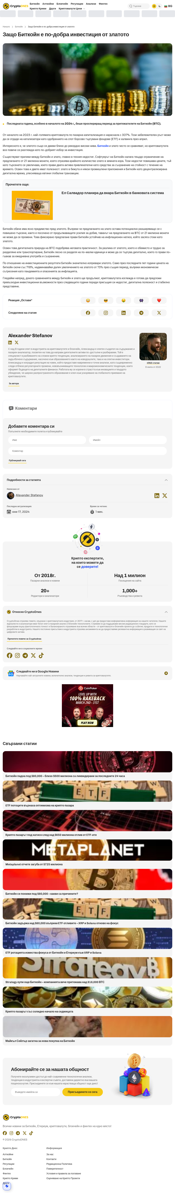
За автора (14, 383)
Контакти (51, 1159)
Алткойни (8, 1154)
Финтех (7, 1173)
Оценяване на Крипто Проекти (63, 1178)
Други (6, 1183)
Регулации (8, 1163)
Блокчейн (8, 1168)
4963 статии (153, 363)
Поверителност (54, 1168)
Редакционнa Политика (59, 1163)
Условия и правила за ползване (63, 1173)
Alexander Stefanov (30, 335)
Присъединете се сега (82, 1092)
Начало (6, 26)
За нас (50, 1154)
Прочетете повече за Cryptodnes (24, 638)
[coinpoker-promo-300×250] (87, 726)
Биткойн (19, 26)
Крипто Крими (10, 1178)
